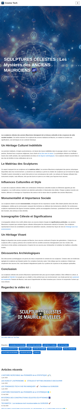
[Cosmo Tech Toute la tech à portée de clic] (9, 3)
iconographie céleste (54, 348)
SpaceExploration (25, 352)
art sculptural (63, 345)
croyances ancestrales (9, 348)
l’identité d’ (13, 277)
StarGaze (6, 76)
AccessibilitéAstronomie (17, 345)
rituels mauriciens (69, 348)
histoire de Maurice (39, 348)
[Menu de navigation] (78, 2)
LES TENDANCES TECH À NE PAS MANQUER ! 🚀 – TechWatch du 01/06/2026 (29, 386)
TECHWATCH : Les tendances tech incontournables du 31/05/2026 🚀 (26, 403)
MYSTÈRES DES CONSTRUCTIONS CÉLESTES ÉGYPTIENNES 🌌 (25, 398)
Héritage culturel (25, 348)
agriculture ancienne (34, 345)
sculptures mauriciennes (10, 352)
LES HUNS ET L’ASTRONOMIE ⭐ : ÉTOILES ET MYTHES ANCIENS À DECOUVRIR (31, 381)
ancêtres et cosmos (49, 345)
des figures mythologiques (46, 156)
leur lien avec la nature (46, 153)
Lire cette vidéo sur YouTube (10, 337)
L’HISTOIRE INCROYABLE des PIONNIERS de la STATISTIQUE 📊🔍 (26, 375)
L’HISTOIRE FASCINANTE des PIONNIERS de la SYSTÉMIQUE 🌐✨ (26, 392)
